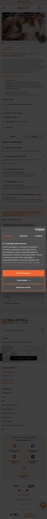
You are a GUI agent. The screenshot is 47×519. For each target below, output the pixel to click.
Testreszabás (23, 280)
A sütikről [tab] (38, 236)
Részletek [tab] (23, 236)
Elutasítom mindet (23, 287)
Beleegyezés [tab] (8, 236)
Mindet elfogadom (23, 273)
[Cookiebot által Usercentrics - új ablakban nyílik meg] (34, 229)
